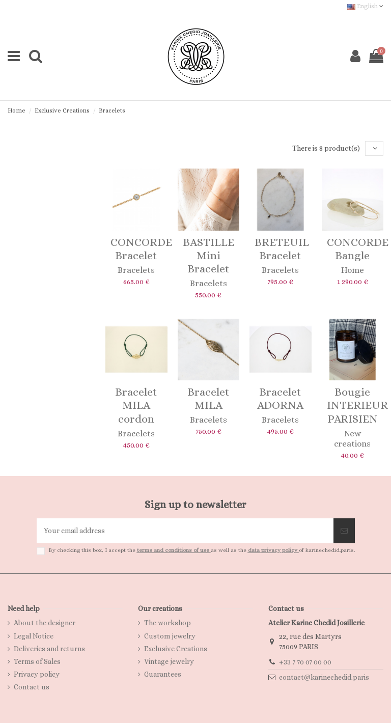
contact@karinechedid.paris (324, 677)
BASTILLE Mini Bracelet (208, 255)
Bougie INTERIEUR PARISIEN (357, 405)
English (365, 6)
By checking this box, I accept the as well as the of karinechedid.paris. (201, 550)
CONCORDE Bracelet (141, 249)
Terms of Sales (37, 661)
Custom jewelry (170, 636)
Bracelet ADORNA (280, 398)
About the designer (44, 623)
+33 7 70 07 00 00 (305, 662)
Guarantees (162, 674)
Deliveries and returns (49, 649)
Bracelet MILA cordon (136, 405)
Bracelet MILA (208, 398)
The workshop (167, 623)
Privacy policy (37, 674)
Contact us (31, 687)
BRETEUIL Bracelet (282, 249)
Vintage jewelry (169, 661)
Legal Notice (33, 636)
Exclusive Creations (175, 649)
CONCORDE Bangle (357, 249)
